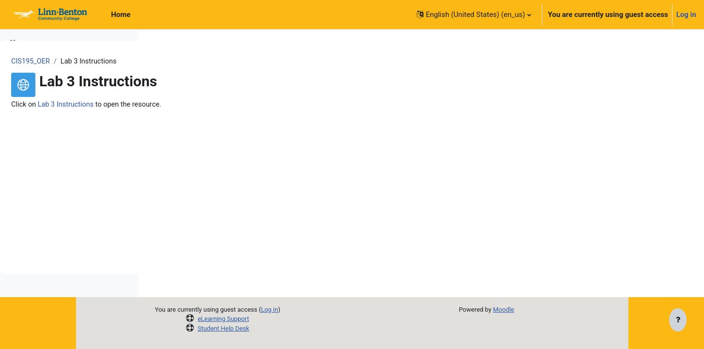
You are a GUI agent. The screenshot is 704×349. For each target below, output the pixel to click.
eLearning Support (288, 318)
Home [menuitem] (120, 14)
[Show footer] (678, 321)
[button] (474, 14)
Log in (686, 14)
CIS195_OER (177, 61)
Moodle (560, 309)
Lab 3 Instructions (214, 105)
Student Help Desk (289, 328)
